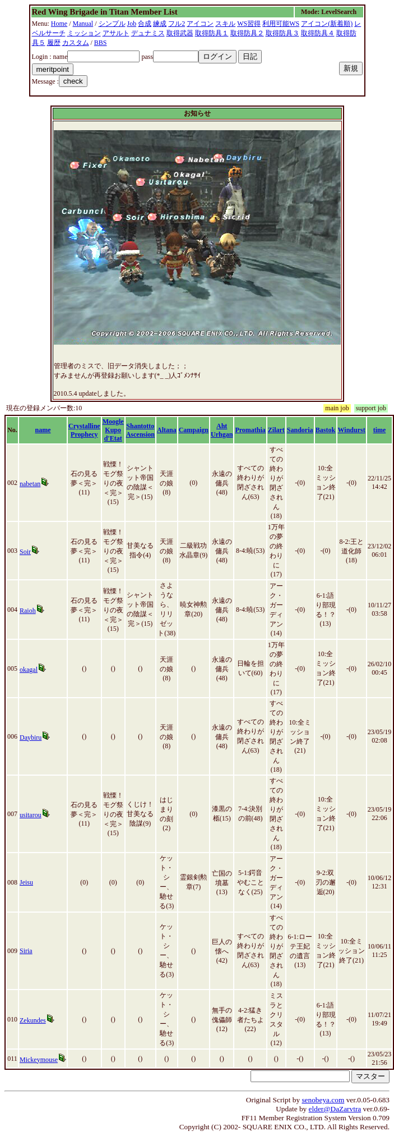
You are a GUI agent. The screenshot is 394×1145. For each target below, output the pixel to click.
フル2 (176, 24)
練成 (159, 24)
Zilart (276, 430)
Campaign (193, 430)
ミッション (84, 33)
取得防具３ (282, 33)
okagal (29, 670)
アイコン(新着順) (327, 24)
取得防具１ (212, 33)
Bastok (325, 430)
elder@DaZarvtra (335, 1109)
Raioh (28, 611)
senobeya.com (323, 1100)
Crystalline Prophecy (84, 430)
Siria (26, 951)
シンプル (112, 24)
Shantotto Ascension (140, 430)
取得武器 (179, 33)
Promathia (250, 430)
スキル (225, 24)
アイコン (200, 24)
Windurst (351, 430)
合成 (144, 24)
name (43, 430)
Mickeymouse (39, 1060)
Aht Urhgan (222, 430)
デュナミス (148, 33)
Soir (25, 552)
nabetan (30, 484)
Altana (167, 430)
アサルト (116, 33)
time (379, 430)
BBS (100, 43)
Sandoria (300, 430)
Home (59, 24)
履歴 (54, 43)
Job (132, 24)
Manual (83, 24)
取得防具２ (247, 33)
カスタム (75, 43)
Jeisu (26, 882)
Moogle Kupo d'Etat (113, 430)
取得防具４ (318, 33)
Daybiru (30, 737)
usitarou (30, 815)
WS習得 (249, 24)
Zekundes (33, 1020)
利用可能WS (280, 24)
